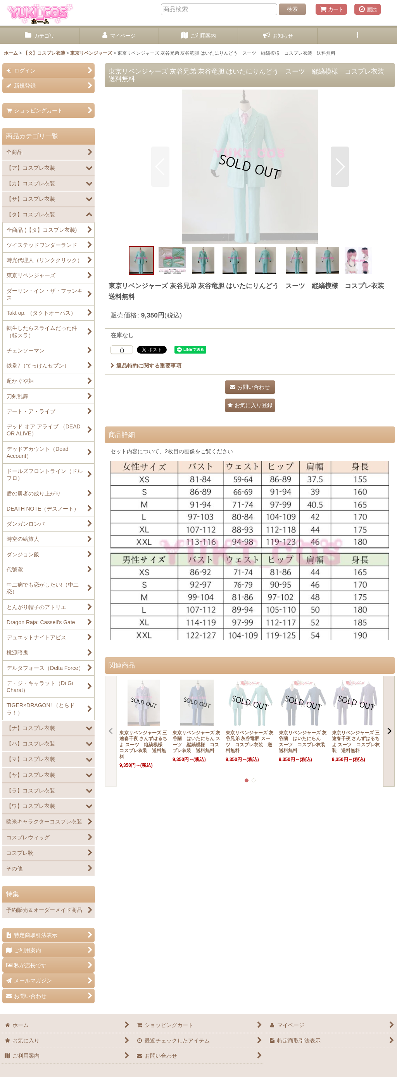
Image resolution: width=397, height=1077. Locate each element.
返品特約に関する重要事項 (145, 365)
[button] (357, 36)
